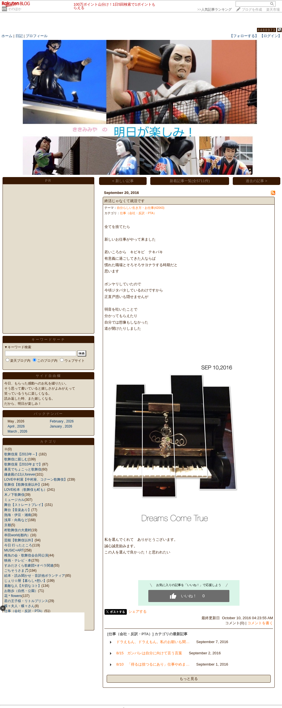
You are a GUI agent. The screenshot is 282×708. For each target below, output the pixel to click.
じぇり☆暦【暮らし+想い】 (25, 581)
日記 (19, 36)
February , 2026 (62, 421)
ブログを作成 (252, 10)
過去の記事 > (256, 181)
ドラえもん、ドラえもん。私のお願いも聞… (152, 642)
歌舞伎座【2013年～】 (21, 454)
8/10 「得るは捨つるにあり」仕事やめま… (152, 664)
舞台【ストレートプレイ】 (24, 505)
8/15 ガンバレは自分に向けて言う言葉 (149, 653)
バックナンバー (48, 414)
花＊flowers (13, 596)
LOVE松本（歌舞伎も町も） (25, 490)
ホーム (6, 36)
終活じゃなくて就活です (124, 201)
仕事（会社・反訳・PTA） (138, 213)
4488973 (267, 30)
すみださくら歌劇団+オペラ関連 (28, 565)
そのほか (14, 9)
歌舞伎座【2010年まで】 (23, 464)
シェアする (137, 611)
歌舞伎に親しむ (16, 459)
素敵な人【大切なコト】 (22, 586)
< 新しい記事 (123, 181)
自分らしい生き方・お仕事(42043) (140, 207)
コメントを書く (260, 623)
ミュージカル (14, 500)
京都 (7, 525)
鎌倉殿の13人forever (19, 474)
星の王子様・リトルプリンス (26, 601)
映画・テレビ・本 (17, 560)
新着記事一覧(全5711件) (190, 181)
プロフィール (37, 36)
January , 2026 (61, 426)
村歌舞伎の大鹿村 (17, 530)
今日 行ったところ (18, 545)
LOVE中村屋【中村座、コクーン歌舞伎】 (35, 479)
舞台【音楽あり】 (17, 510)
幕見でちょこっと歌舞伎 (22, 469)
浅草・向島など (16, 520)
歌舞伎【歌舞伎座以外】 (22, 485)
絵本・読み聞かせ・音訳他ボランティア (34, 576)
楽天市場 (273, 10)
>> (214, 10)
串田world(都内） (17, 535)
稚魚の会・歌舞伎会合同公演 (26, 555)
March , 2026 (17, 431)
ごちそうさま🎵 (16, 571)
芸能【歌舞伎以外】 (19, 540)
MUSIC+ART (14, 550)
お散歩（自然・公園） (21, 591)
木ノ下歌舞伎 (14, 495)
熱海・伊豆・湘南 (17, 515)
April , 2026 (16, 426)
